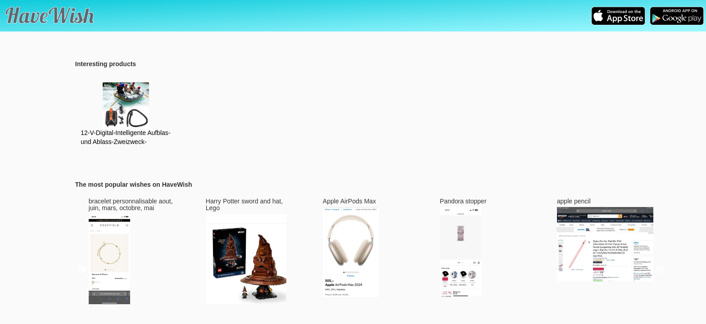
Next (660, 270)
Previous (81, 270)
